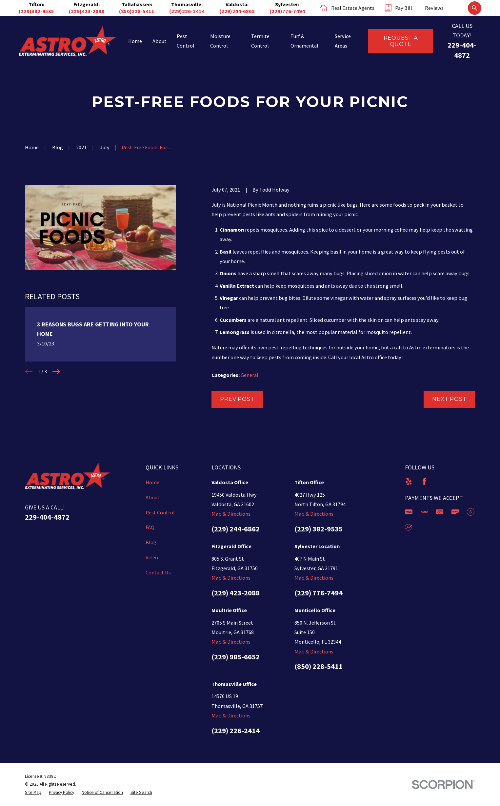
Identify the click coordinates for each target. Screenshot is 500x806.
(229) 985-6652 (235, 656)
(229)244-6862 (237, 11)
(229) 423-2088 (235, 592)
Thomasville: (187, 4)
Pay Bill (403, 8)
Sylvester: (287, 4)
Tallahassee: (137, 4)
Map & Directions (230, 513)
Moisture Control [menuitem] (220, 41)
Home (152, 482)
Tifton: (36, 4)
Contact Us (158, 572)
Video (152, 557)
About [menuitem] (159, 41)
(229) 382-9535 (318, 528)
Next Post (449, 399)
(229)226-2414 (187, 11)
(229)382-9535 (36, 11)
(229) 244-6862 (235, 528)
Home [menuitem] (135, 41)
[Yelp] (408, 481)
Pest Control (160, 512)
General (249, 375)
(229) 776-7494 (318, 592)
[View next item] (56, 371)
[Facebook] (424, 481)
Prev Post (237, 399)
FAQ (150, 527)
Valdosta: (237, 4)
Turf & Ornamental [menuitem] (304, 41)
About (153, 497)
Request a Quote (401, 41)
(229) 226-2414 (235, 730)
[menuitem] (33, 792)
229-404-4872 (47, 517)
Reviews (434, 8)
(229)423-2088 (86, 11)
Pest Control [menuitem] (185, 41)
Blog (151, 542)
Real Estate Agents (352, 8)
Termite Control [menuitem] (260, 41)
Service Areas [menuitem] (343, 41)
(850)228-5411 (136, 11)
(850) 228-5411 (318, 666)
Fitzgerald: (86, 4)
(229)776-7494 (287, 11)
